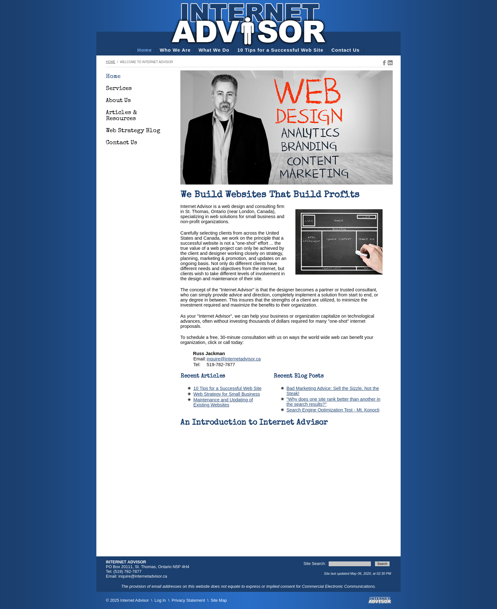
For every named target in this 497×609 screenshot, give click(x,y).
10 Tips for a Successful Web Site (280, 50)
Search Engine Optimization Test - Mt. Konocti (333, 409)
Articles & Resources (121, 116)
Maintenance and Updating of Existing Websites (223, 402)
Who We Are (175, 50)
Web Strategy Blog (133, 131)
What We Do (214, 50)
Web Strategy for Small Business (226, 394)
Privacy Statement (188, 600)
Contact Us (345, 50)
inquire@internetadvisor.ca (234, 358)
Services (119, 89)
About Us (118, 101)
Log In (160, 600)
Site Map (219, 600)
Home (144, 50)
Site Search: (315, 563)
